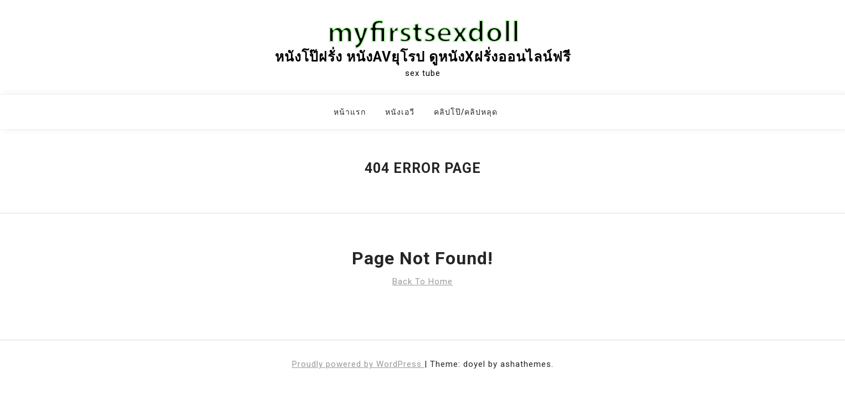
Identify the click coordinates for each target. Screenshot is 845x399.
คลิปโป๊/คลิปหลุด (466, 112)
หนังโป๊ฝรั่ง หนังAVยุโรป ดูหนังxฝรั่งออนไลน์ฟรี (423, 57)
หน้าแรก (350, 112)
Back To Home (422, 282)
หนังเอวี (399, 112)
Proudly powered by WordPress (358, 364)
